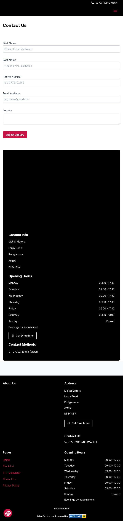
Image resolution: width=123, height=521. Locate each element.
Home (6, 459)
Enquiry (7, 110)
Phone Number (12, 76)
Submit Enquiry (15, 134)
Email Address (11, 93)
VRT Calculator (11, 472)
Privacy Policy (11, 485)
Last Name (9, 59)
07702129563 (103, 2)
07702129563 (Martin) (24, 351)
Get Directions (23, 335)
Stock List (8, 466)
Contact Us (9, 479)
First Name (9, 43)
